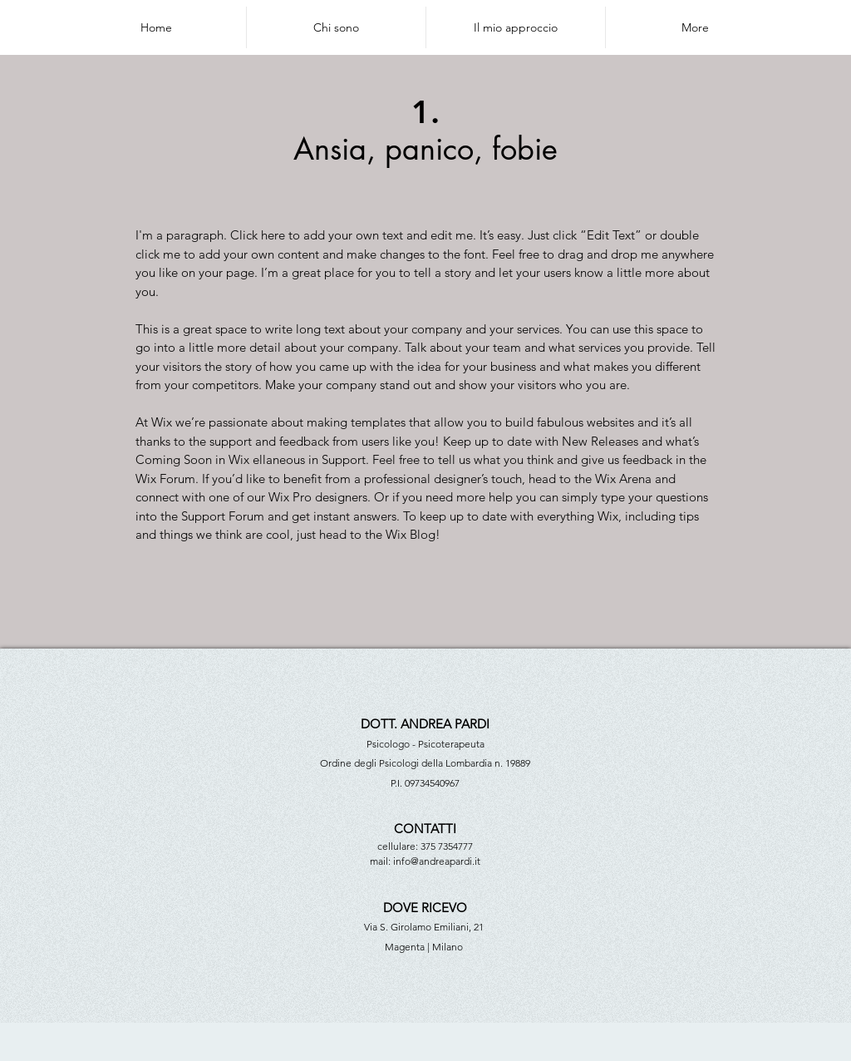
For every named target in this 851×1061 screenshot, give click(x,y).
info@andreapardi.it (436, 861)
